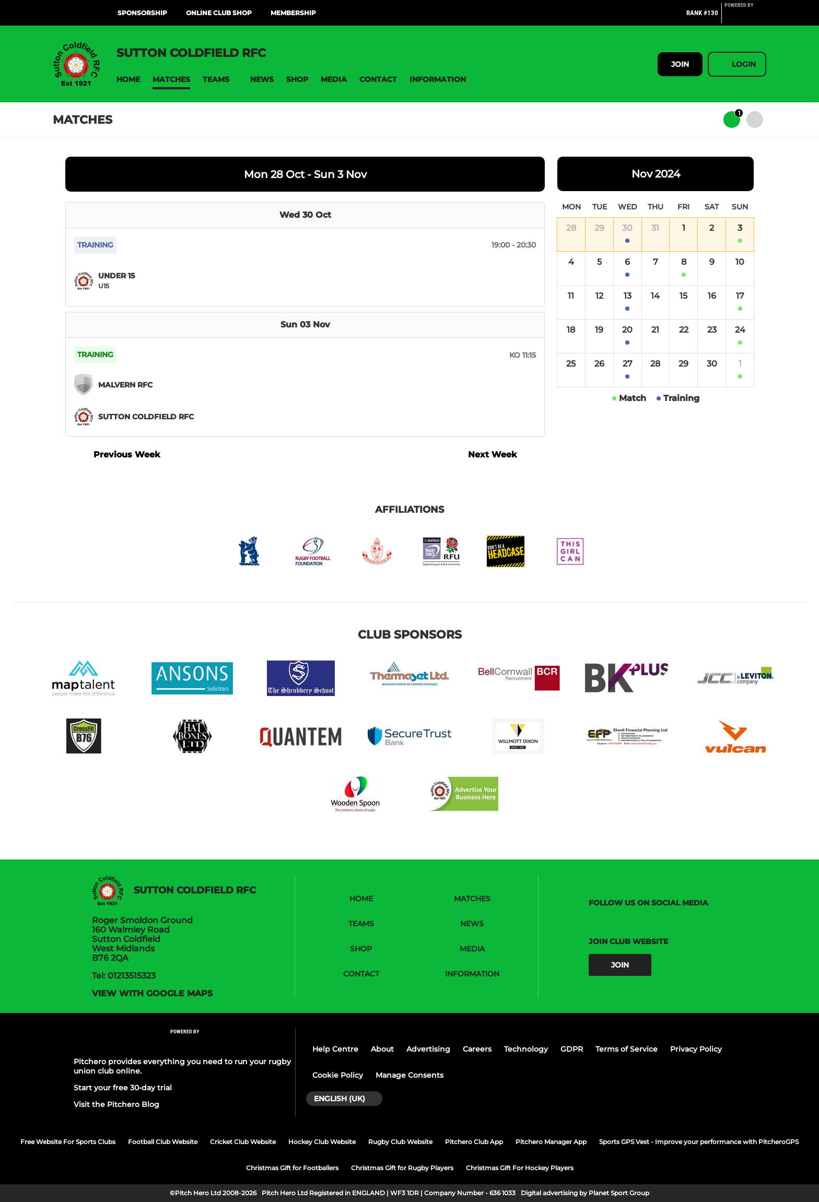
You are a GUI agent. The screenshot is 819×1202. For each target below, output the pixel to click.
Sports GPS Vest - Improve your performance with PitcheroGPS (699, 1142)
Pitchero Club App (474, 1142)
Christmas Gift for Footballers (292, 1168)
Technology (526, 1049)
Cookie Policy (337, 1075)
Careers (477, 1049)
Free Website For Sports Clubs (67, 1142)
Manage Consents (409, 1075)
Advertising (428, 1049)
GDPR (571, 1049)
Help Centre (335, 1049)
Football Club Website (162, 1142)
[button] (128, 79)
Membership (293, 13)
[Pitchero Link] (745, 17)
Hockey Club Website (322, 1142)
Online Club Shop (219, 13)
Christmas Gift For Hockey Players (520, 1168)
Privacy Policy (696, 1049)
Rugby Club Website (400, 1142)
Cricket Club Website (243, 1142)
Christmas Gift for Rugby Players (402, 1168)
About (382, 1049)
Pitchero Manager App (551, 1142)
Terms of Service (626, 1049)
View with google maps (152, 993)
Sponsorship (142, 13)
